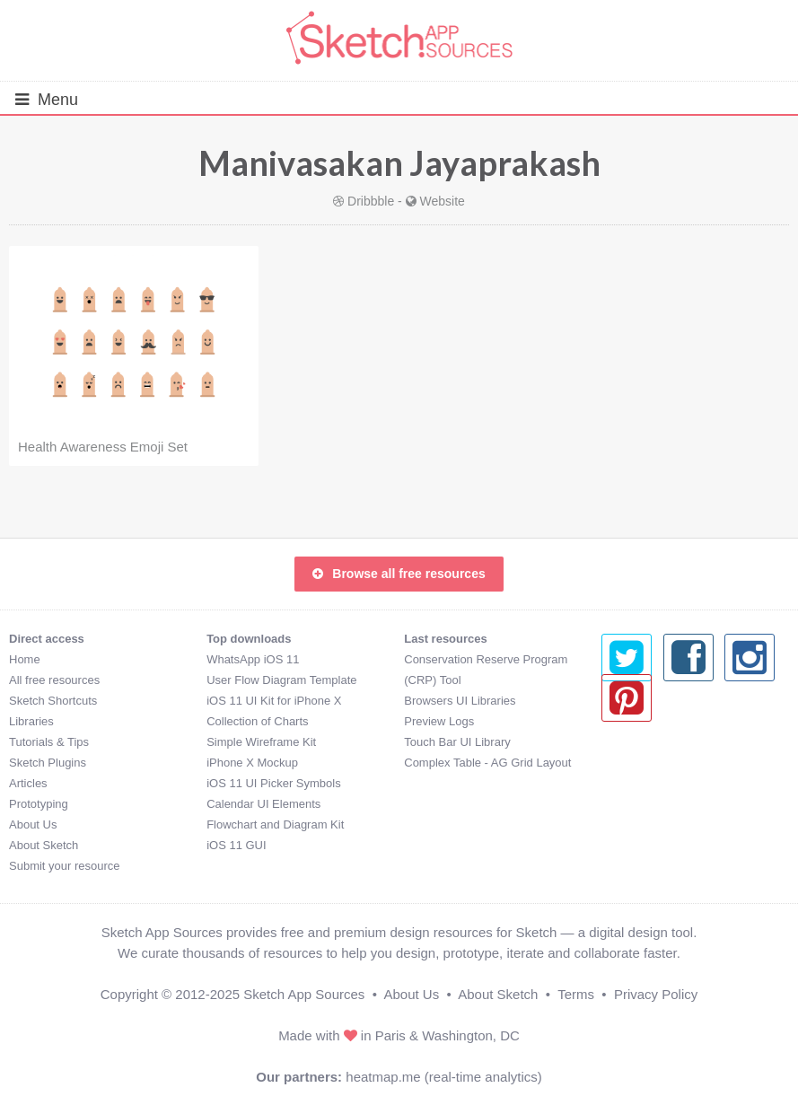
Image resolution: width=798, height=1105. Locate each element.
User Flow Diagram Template (281, 680)
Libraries (31, 721)
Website (442, 201)
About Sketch (43, 845)
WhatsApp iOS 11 (252, 659)
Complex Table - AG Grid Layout (487, 762)
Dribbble (370, 201)
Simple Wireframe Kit (261, 742)
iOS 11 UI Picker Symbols (273, 783)
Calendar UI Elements (263, 804)
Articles (28, 783)
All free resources (54, 680)
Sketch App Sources (303, 994)
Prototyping (38, 804)
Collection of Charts (257, 721)
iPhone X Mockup (252, 762)
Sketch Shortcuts (53, 700)
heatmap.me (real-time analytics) (443, 1076)
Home (24, 659)
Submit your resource (64, 866)
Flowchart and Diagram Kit (275, 824)
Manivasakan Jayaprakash (399, 162)
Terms (575, 994)
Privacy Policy (655, 994)
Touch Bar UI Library (457, 742)
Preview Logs (439, 721)
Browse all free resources (398, 573)
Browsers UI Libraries (459, 700)
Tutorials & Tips (49, 742)
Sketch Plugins (47, 762)
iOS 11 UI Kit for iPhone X (273, 700)
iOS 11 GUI (236, 845)
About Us (33, 824)
